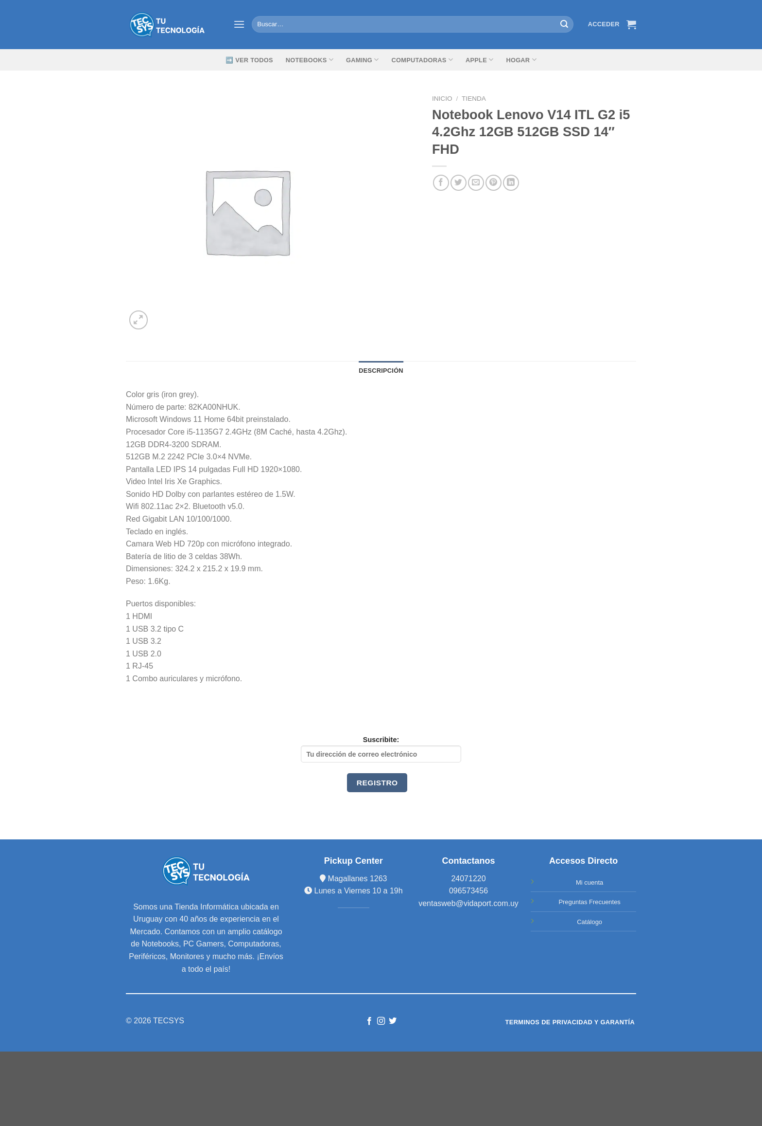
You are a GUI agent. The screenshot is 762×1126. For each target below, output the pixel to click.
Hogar (521, 59)
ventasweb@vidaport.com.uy (468, 903)
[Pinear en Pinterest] (493, 183)
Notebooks (309, 59)
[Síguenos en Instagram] (381, 1021)
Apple (479, 59)
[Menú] (239, 24)
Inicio (442, 98)
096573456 (468, 891)
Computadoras (422, 59)
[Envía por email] (476, 183)
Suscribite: (381, 749)
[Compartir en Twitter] (458, 183)
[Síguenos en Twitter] (393, 1021)
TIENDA (474, 98)
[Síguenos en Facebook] (369, 1021)
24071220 (468, 878)
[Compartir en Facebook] (441, 183)
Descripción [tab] (381, 370)
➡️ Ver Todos (249, 60)
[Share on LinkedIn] (511, 183)
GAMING (362, 59)
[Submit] (564, 24)
